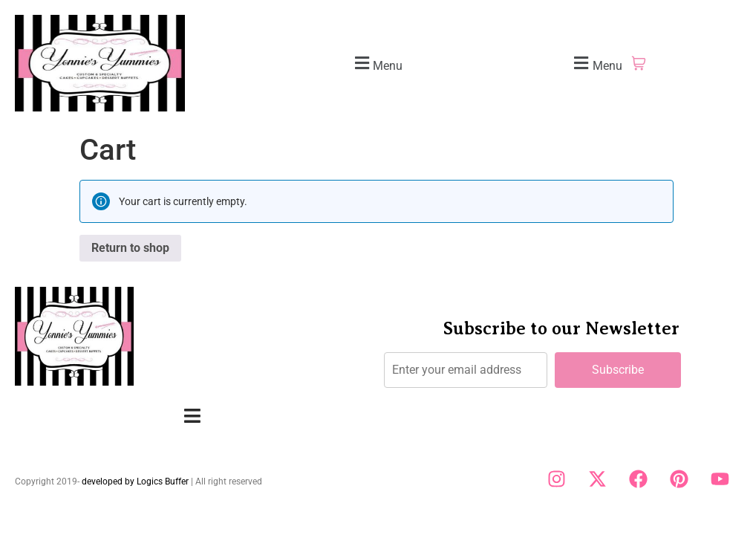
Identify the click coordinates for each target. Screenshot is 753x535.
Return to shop (130, 248)
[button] (376, 63)
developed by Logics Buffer (135, 481)
